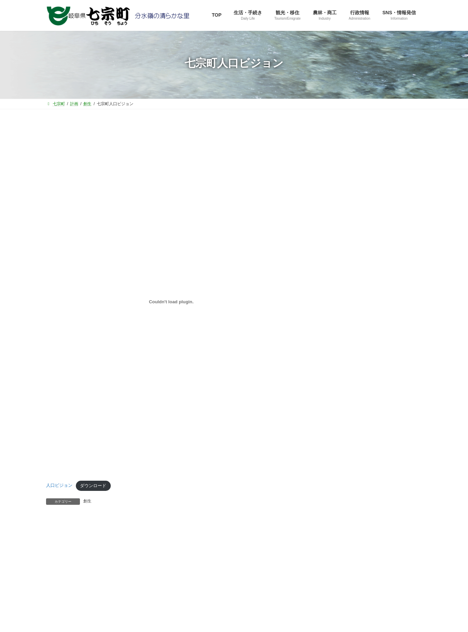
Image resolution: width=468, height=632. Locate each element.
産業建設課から (339, 295)
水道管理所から (339, 334)
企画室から (334, 268)
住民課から (334, 281)
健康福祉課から (339, 307)
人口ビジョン (59, 485)
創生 (87, 501)
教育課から (334, 321)
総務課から (334, 255)
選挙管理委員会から (343, 347)
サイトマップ (68, 550)
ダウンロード (93, 485)
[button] (370, 198)
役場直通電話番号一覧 (121, 550)
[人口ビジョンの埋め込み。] (171, 302)
